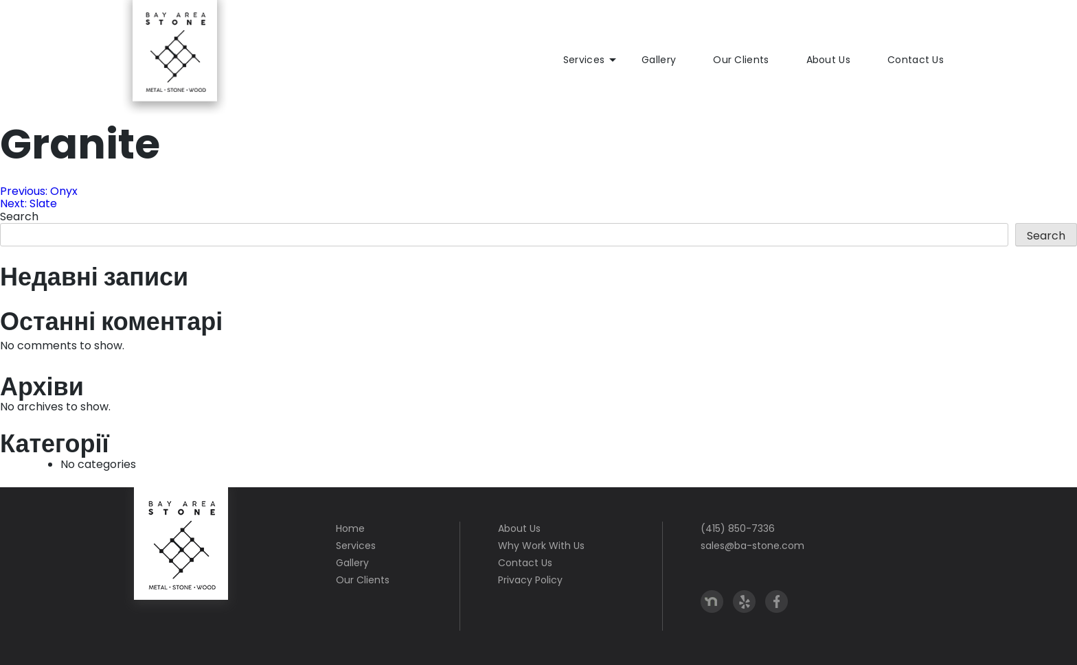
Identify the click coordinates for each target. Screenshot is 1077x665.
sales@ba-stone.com (752, 545)
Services (583, 60)
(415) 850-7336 (738, 528)
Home (350, 528)
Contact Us (915, 60)
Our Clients (741, 60)
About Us (828, 60)
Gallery (659, 60)
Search (19, 216)
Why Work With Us (541, 545)
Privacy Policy (530, 580)
